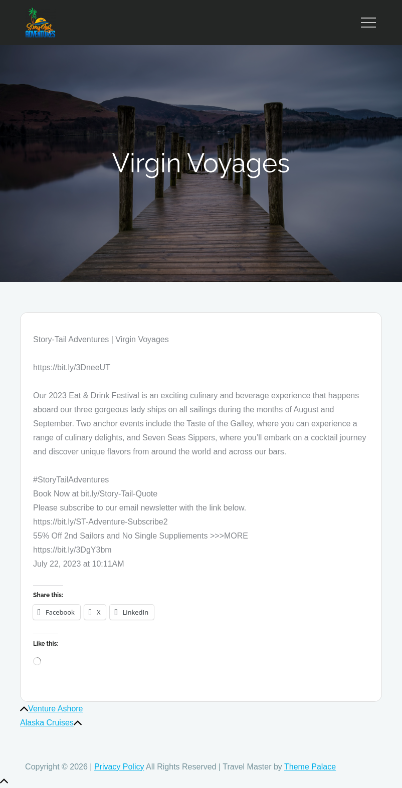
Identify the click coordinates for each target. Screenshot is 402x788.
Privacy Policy (119, 766)
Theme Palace (310, 766)
